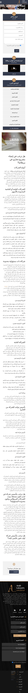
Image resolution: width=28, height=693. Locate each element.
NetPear (12, 679)
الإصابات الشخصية (14, 104)
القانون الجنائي (14, 97)
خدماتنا (20, 679)
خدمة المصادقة (14, 112)
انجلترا (6, 286)
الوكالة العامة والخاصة (15, 89)
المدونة (20, 686)
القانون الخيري (14, 120)
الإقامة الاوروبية (15, 93)
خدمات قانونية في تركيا (14, 116)
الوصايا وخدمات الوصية (15, 108)
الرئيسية (21, 671)
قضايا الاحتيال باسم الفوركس (14, 124)
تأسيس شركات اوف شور (14, 100)
